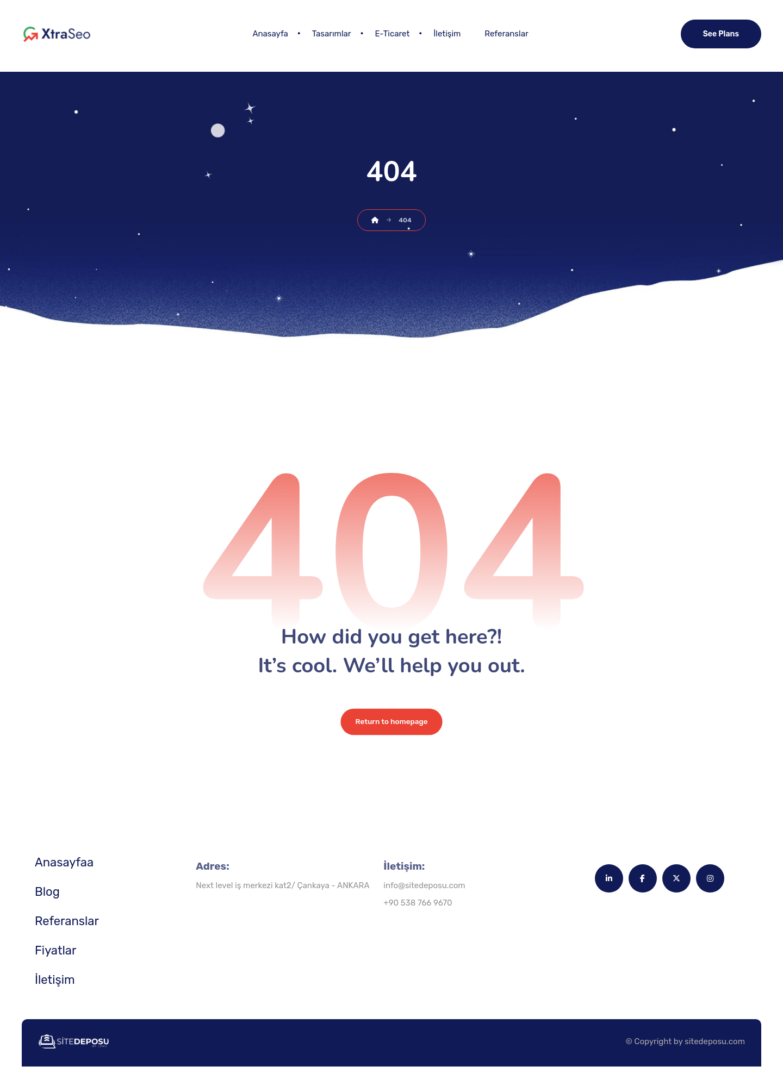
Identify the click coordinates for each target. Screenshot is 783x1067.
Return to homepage (391, 722)
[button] (609, 879)
